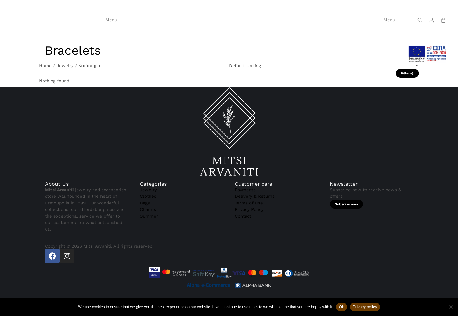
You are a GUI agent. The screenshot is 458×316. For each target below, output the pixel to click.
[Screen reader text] (420, 28)
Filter (407, 91)
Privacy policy (365, 307)
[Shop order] (324, 83)
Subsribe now (346, 222)
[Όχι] (451, 307)
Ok (341, 307)
